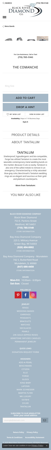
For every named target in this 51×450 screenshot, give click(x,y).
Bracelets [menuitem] (25, 321)
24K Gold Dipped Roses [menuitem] (25, 335)
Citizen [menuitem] (25, 369)
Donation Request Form (25, 352)
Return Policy (18, 432)
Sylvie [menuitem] (25, 403)
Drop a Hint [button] (25, 107)
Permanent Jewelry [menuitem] (25, 341)
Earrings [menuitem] (26, 314)
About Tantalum (25, 142)
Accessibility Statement (34, 437)
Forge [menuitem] (25, 376)
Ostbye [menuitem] (25, 399)
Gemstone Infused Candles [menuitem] (25, 338)
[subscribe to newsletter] (44, 420)
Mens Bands (9, 26)
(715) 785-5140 (25, 57)
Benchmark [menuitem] (25, 365)
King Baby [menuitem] (25, 382)
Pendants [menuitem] (25, 318)
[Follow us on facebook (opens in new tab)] (25, 295)
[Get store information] (25, 231)
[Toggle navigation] (4, 17)
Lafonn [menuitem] (25, 386)
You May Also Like (26, 194)
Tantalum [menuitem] (25, 406)
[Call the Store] (25, 227)
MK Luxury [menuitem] (25, 396)
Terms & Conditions (14, 437)
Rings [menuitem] (25, 307)
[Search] (7, 3)
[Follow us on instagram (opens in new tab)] (33, 295)
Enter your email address (25, 415)
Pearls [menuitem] (25, 331)
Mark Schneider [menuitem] (25, 389)
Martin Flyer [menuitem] (25, 393)
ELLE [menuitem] (25, 372)
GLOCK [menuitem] (25, 379)
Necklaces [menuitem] (25, 328)
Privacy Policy (32, 432)
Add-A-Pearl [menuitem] (25, 362)
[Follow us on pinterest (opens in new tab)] (18, 295)
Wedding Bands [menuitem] (25, 311)
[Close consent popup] (47, 445)
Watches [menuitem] (25, 324)
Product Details (25, 134)
